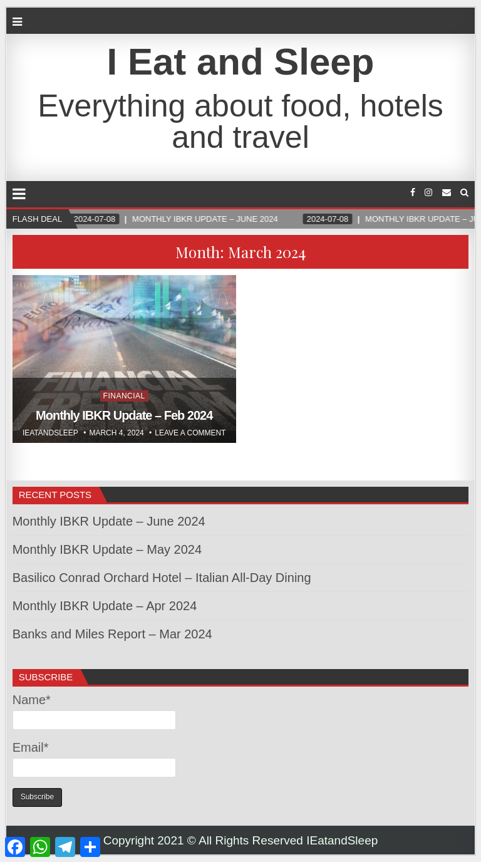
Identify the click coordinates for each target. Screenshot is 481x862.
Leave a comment (190, 433)
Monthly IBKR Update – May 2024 (107, 549)
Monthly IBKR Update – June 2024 (109, 521)
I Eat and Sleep (241, 62)
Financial (124, 396)
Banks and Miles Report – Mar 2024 (112, 634)
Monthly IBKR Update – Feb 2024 (124, 415)
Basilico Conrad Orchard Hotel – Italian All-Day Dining (162, 577)
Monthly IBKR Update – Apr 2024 (105, 606)
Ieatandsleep (50, 433)
